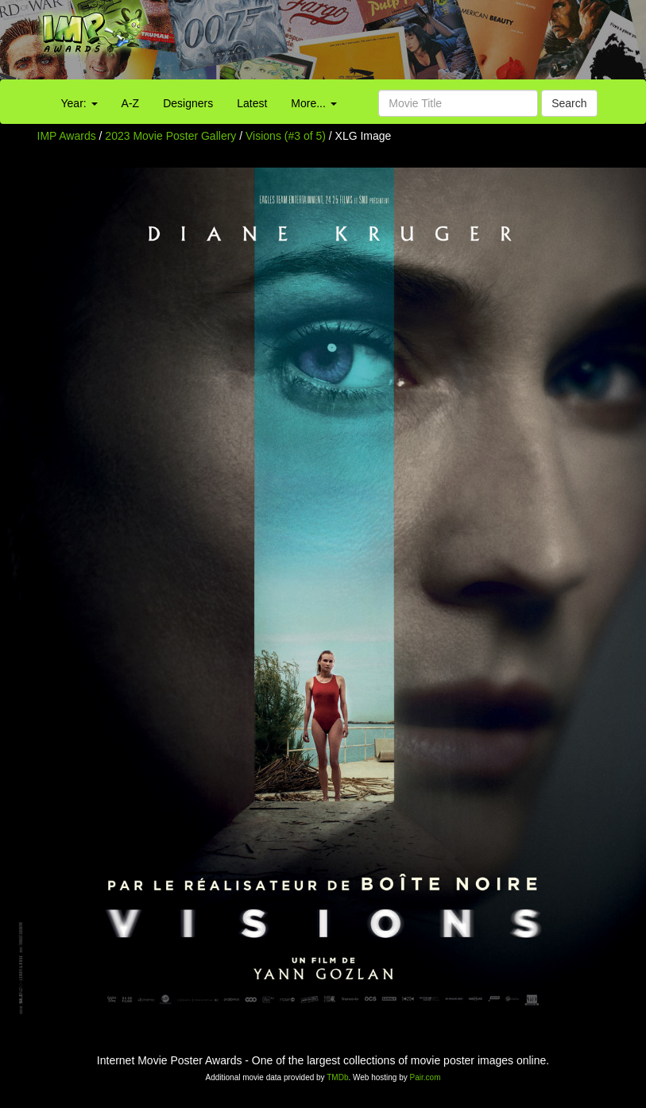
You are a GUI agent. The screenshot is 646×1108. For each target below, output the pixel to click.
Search (568, 103)
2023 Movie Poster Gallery (170, 135)
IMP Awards (66, 135)
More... (313, 103)
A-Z (131, 103)
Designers (188, 103)
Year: (79, 103)
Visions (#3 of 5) (286, 135)
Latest (252, 103)
